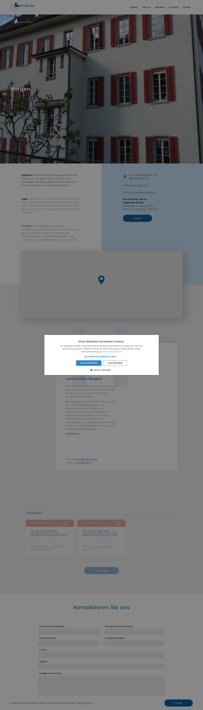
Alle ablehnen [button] (115, 363)
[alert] (101, 355)
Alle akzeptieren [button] (88, 363)
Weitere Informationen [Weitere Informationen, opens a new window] (112, 351)
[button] (101, 356)
